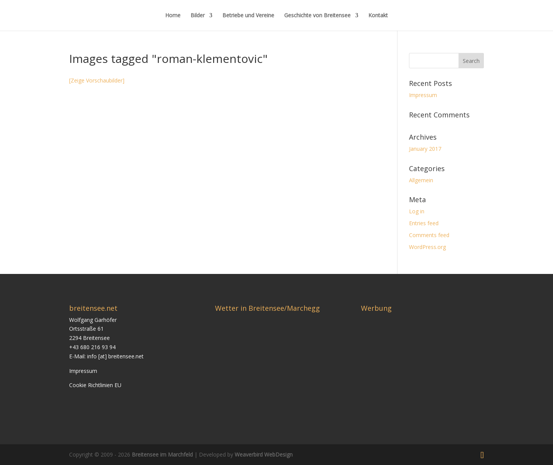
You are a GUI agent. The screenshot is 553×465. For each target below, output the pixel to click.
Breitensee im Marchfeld (162, 454)
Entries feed (424, 223)
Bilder (197, 16)
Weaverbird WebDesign (264, 454)
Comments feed (429, 235)
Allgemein (421, 180)
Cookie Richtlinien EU (95, 385)
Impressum (423, 95)
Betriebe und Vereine (248, 16)
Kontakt (378, 16)
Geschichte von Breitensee (317, 16)
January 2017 (425, 148)
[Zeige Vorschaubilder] (96, 80)
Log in (416, 211)
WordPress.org (427, 247)
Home (172, 16)
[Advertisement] (425, 369)
